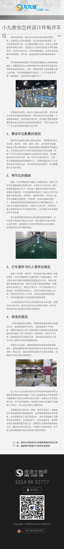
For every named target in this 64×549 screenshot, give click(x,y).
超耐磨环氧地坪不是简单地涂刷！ (36, 446)
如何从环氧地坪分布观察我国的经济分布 (39, 442)
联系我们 (32, 490)
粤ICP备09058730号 (34, 530)
